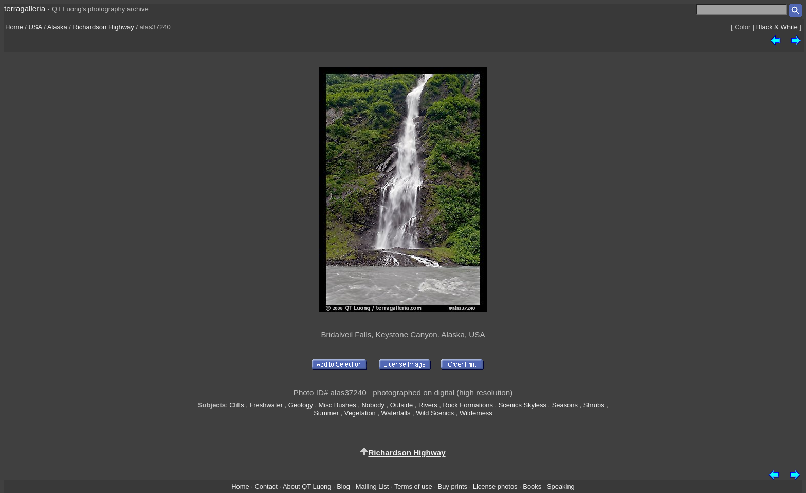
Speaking (561, 486)
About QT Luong (307, 486)
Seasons (565, 405)
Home (14, 27)
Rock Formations (468, 405)
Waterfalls (396, 413)
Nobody (373, 405)
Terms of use (413, 486)
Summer (326, 413)
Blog (343, 486)
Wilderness (476, 413)
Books (532, 486)
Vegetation (360, 413)
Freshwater (266, 405)
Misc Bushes (337, 405)
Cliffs (236, 405)
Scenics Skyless (522, 405)
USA (35, 27)
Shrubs (593, 405)
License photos (495, 486)
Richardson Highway (103, 27)
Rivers (427, 405)
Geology (300, 405)
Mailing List (372, 486)
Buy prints (452, 486)
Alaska (57, 27)
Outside (401, 405)
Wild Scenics (435, 413)
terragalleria (24, 8)
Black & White (777, 27)
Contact (265, 486)
